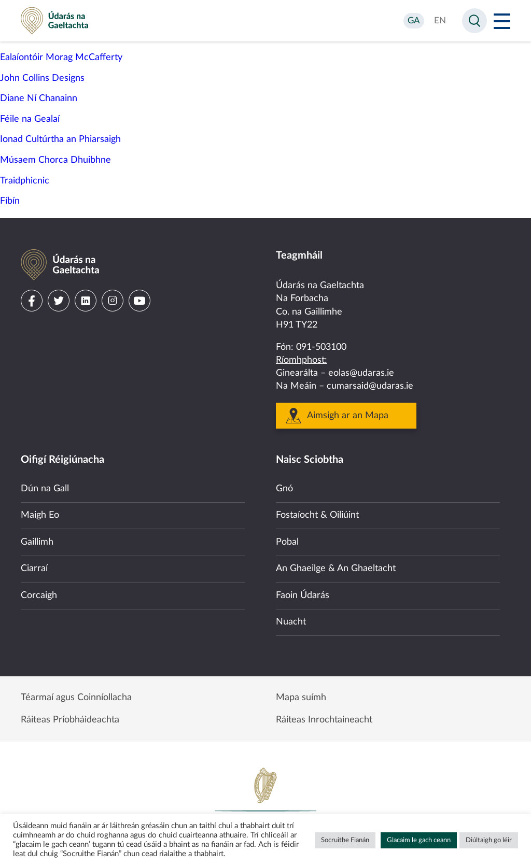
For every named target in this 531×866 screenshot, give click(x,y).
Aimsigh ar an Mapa (347, 415)
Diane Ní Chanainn (38, 98)
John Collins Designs (42, 78)
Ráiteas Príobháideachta (70, 720)
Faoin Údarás (302, 595)
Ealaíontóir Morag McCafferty (61, 57)
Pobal (287, 542)
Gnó (284, 488)
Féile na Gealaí (30, 119)
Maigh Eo (40, 515)
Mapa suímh (301, 697)
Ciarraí (34, 568)
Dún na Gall (45, 488)
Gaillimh (37, 542)
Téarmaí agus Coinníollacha (76, 697)
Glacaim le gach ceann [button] (419, 840)
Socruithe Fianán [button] (345, 840)
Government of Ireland (265, 802)
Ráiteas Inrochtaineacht (324, 720)
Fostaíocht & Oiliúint (317, 515)
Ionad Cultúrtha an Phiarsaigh (60, 139)
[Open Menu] (502, 20)
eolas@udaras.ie (361, 373)
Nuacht (291, 622)
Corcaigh (39, 595)
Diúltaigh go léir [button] (489, 840)
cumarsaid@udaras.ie (370, 386)
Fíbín (10, 201)
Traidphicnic (24, 181)
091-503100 (321, 347)
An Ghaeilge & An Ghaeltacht (336, 568)
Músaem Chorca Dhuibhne (55, 160)
